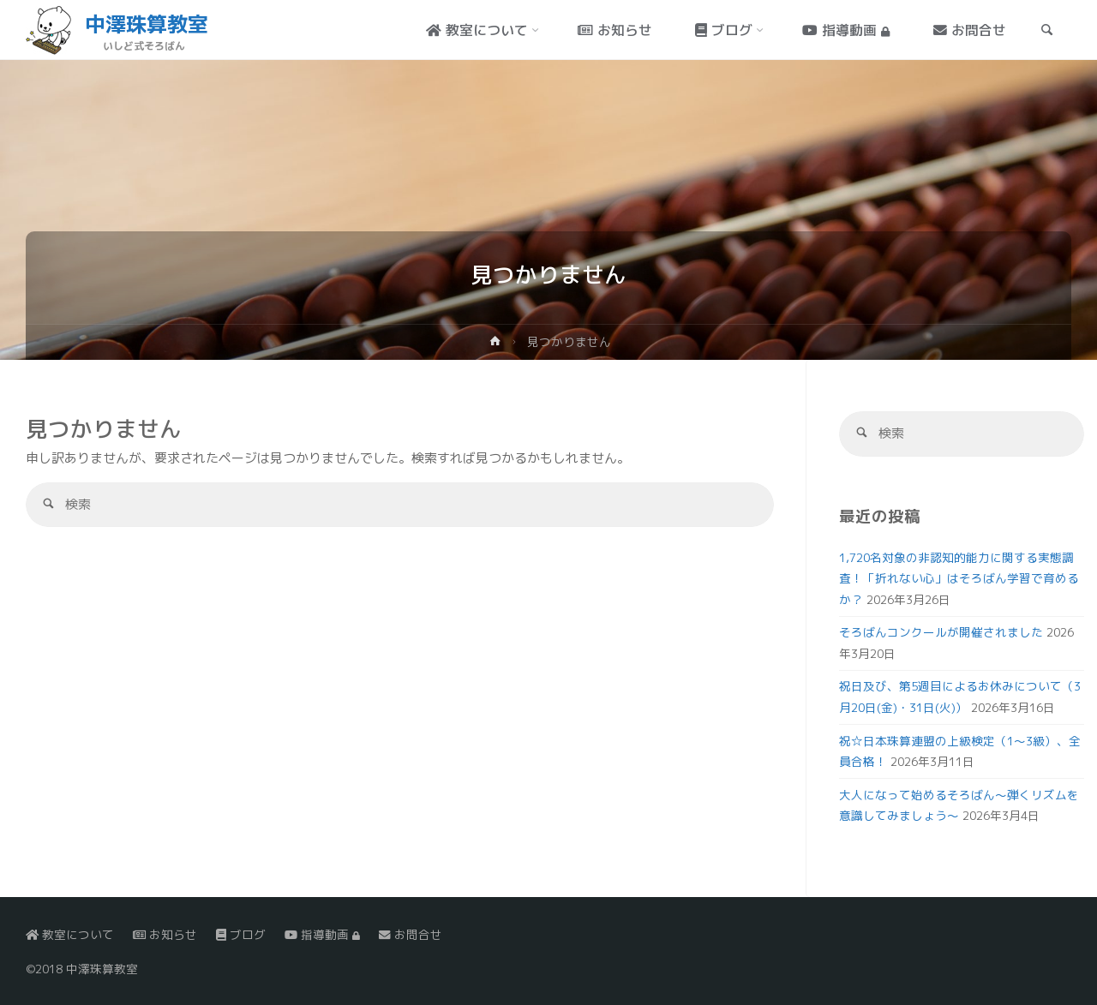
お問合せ (410, 934)
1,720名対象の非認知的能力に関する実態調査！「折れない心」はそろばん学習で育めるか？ (959, 578)
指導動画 (322, 934)
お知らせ (165, 934)
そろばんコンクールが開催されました (941, 632)
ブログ (241, 934)
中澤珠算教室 (146, 24)
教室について (70, 934)
